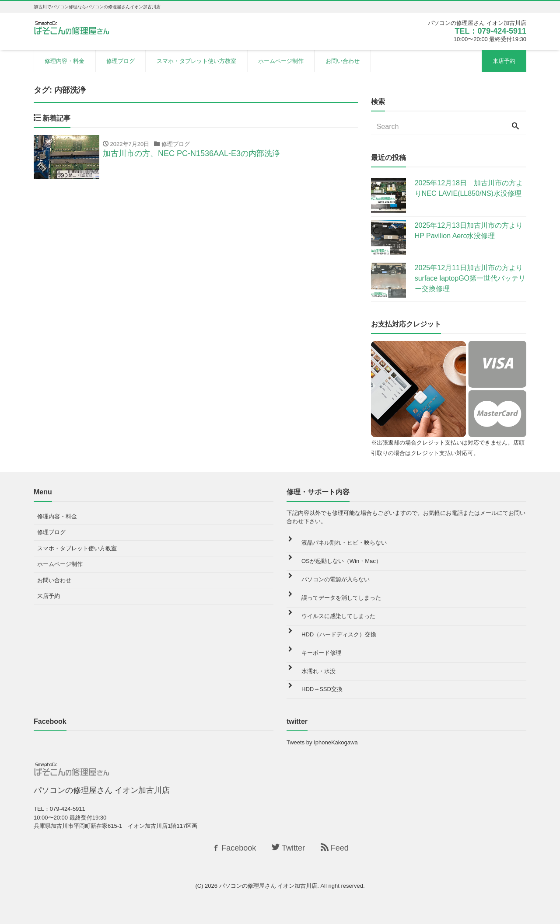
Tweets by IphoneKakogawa (322, 742)
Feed (335, 848)
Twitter (288, 848)
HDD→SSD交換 (322, 689)
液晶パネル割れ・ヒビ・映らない (344, 542)
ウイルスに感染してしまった (338, 616)
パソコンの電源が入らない (335, 579)
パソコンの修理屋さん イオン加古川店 (268, 885)
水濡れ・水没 (318, 671)
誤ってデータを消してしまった (341, 597)
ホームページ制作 (281, 61)
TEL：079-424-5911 (490, 31)
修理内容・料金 (64, 61)
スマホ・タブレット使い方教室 (196, 61)
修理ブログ (120, 61)
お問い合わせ (343, 61)
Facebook (233, 848)
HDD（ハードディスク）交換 (338, 634)
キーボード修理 (321, 653)
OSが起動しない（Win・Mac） (341, 561)
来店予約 (504, 61)
